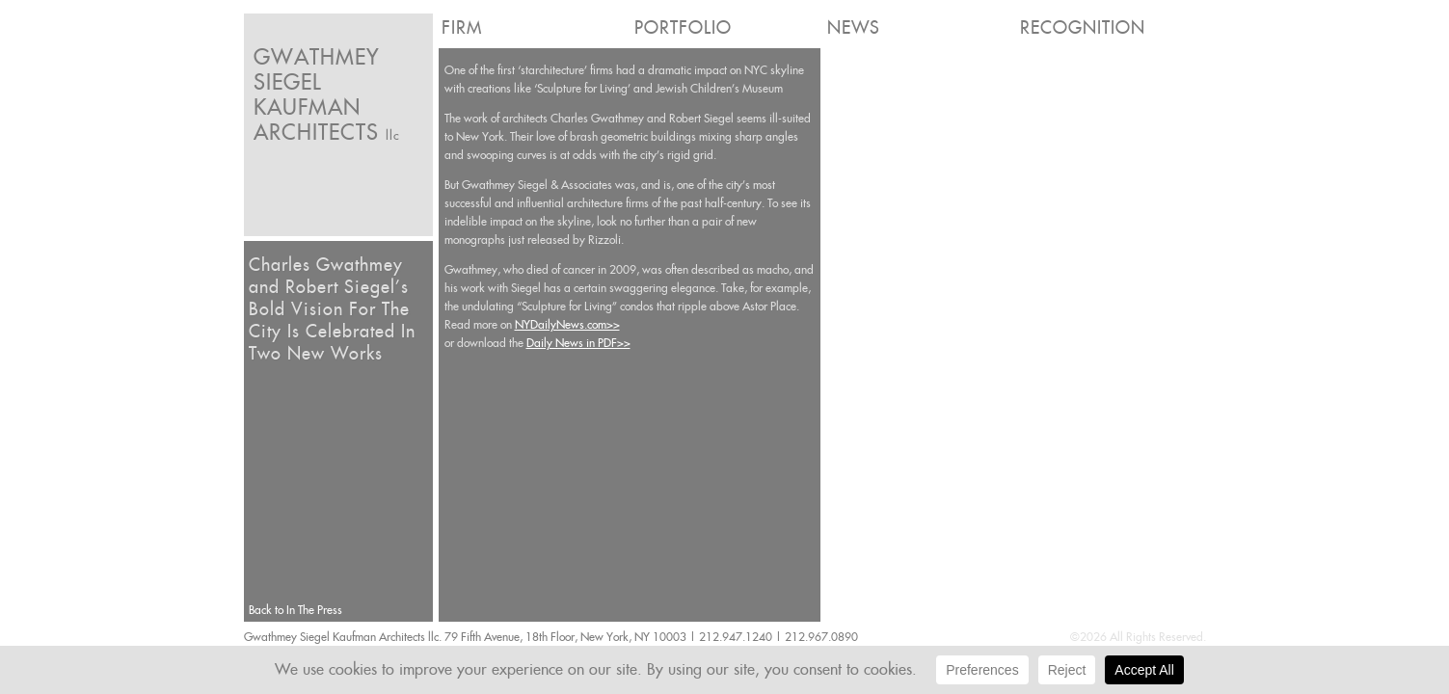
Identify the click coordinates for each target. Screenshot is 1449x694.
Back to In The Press (295, 609)
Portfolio (683, 27)
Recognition (1082, 27)
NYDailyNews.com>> (567, 324)
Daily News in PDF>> (578, 342)
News (853, 27)
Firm (462, 27)
